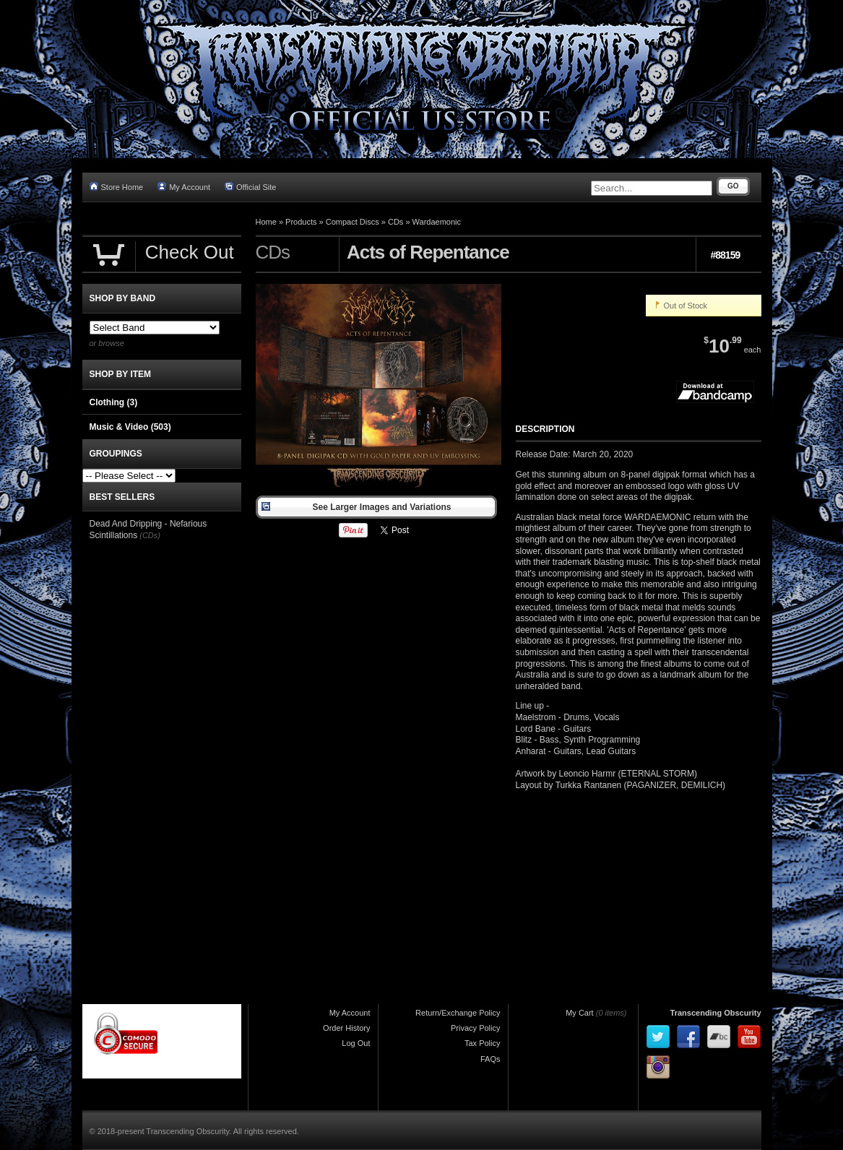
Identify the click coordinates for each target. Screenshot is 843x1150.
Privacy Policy (475, 1028)
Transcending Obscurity (715, 1012)
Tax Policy (482, 1043)
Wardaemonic (436, 221)
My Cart (580, 1012)
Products (300, 221)
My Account (183, 186)
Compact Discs (352, 221)
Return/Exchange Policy (457, 1012)
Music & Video (130, 427)
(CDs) (149, 535)
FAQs (490, 1059)
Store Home (117, 186)
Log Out (356, 1043)
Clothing (114, 402)
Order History (346, 1028)
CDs (395, 221)
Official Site (250, 186)
